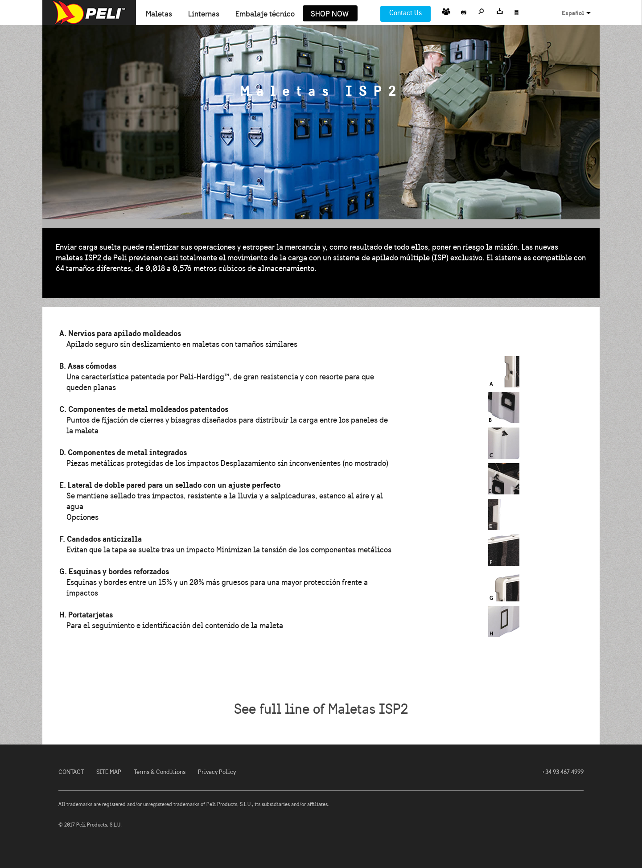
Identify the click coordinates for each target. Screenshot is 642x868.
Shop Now (330, 14)
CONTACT (71, 772)
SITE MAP (108, 772)
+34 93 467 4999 (563, 772)
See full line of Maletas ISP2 (321, 709)
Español (573, 13)
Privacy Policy (217, 772)
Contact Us (405, 12)
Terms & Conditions (159, 772)
